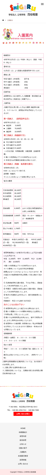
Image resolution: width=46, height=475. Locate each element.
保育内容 (23, 436)
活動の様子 (23, 448)
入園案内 (23, 452)
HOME (23, 428)
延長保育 (23, 440)
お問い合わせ (23, 464)
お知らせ (23, 444)
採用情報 (23, 460)
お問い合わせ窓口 (23, 414)
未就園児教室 (23, 456)
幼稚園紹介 (23, 432)
